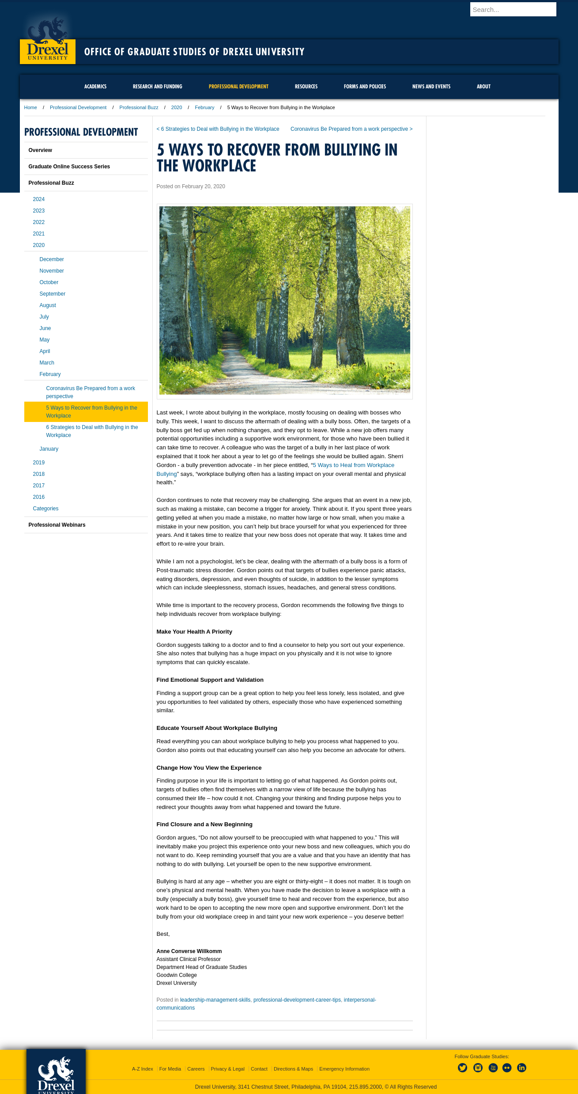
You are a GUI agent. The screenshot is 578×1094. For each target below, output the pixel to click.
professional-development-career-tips (297, 1000)
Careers (195, 1068)
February (204, 107)
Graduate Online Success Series (69, 166)
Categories (46, 508)
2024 (39, 199)
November (52, 271)
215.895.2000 (365, 1087)
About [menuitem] (484, 86)
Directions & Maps (293, 1068)
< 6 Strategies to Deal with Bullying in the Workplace (218, 129)
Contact (259, 1068)
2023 (39, 211)
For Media (170, 1068)
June (45, 328)
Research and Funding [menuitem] (157, 86)
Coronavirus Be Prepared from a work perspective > (351, 129)
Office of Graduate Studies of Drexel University (194, 52)
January (49, 449)
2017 (39, 485)
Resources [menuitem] (306, 86)
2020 (176, 107)
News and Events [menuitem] (431, 86)
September (53, 294)
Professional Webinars (57, 525)
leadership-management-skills (215, 1000)
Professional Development (78, 107)
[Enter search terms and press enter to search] (518, 9)
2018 (39, 474)
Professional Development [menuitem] (238, 86)
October (49, 282)
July (44, 317)
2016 (39, 497)
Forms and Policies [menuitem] (365, 86)
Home (30, 107)
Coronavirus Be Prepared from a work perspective (90, 392)
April (45, 351)
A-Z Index (142, 1068)
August (48, 305)
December (52, 259)
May (45, 340)
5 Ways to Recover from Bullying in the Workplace (91, 412)
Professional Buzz (139, 107)
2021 (39, 234)
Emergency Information (344, 1068)
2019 (39, 463)
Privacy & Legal (228, 1068)
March (47, 363)
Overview (40, 150)
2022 (39, 222)
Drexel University (48, 35)
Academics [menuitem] (95, 86)
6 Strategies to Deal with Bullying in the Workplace (92, 431)
